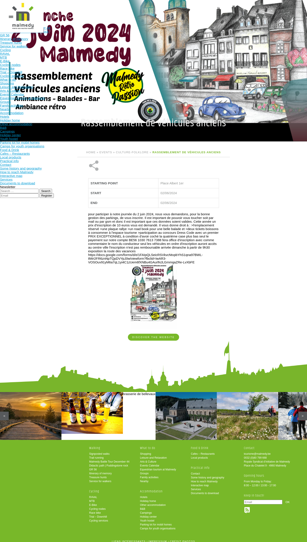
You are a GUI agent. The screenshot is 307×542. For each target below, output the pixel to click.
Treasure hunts (98, 474)
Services (196, 486)
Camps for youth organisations (158, 525)
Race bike (95, 509)
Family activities (149, 474)
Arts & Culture (148, 458)
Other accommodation (153, 501)
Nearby (144, 478)
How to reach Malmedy (204, 478)
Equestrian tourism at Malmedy (158, 466)
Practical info (227, 10)
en (290, 7)
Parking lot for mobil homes (156, 521)
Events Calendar (149, 462)
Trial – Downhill (98, 513)
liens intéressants (129, 538)
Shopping (145, 450)
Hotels (144, 494)
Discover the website (153, 322)
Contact (195, 470)
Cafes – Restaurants (203, 450)
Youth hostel (147, 517)
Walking (84, 10)
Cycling (113, 10)
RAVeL (93, 494)
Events (105, 152)
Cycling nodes (97, 505)
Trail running (96, 454)
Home (91, 152)
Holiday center (148, 513)
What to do (142, 10)
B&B (142, 505)
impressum (158, 538)
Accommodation (170, 10)
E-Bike (93, 501)
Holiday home (148, 498)
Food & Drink (199, 10)
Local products (199, 454)
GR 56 (93, 466)
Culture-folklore (132, 152)
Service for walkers (100, 478)
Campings (146, 509)
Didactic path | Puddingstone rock (108, 462)
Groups (144, 470)
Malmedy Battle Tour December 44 (109, 458)
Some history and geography (207, 474)
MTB (92, 498)
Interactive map (200, 482)
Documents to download (205, 490)
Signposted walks (99, 450)
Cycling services (98, 517)
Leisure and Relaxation (153, 454)
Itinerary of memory (100, 470)
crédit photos (182, 538)
